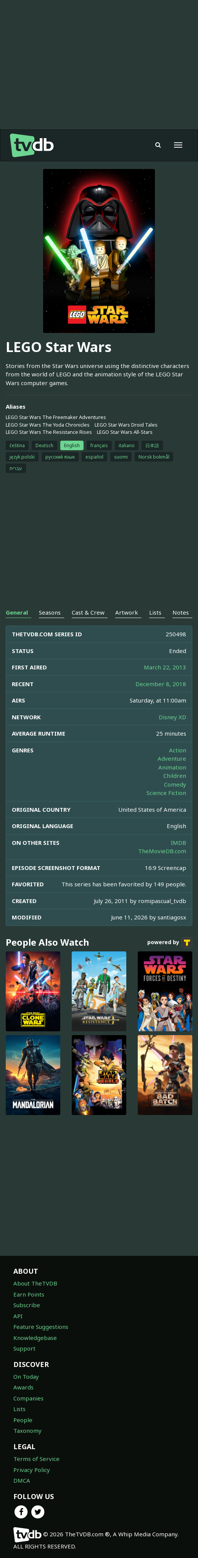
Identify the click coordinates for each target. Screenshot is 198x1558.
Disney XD (172, 717)
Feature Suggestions (40, 1326)
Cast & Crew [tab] (88, 612)
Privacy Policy (31, 1470)
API (18, 1316)
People (22, 1420)
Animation (172, 767)
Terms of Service (36, 1458)
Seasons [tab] (50, 612)
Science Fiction (166, 793)
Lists (19, 1409)
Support (24, 1348)
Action (177, 750)
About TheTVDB (35, 1283)
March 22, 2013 (165, 667)
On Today (26, 1376)
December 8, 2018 (160, 684)
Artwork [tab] (126, 612)
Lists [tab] (155, 612)
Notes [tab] (180, 612)
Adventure (172, 758)
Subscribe (26, 1305)
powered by (169, 942)
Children (174, 775)
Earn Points (28, 1294)
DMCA (21, 1480)
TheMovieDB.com (162, 851)
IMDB (178, 842)
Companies (28, 1398)
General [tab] (17, 612)
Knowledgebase (35, 1337)
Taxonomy (27, 1430)
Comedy (175, 784)
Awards (23, 1387)
